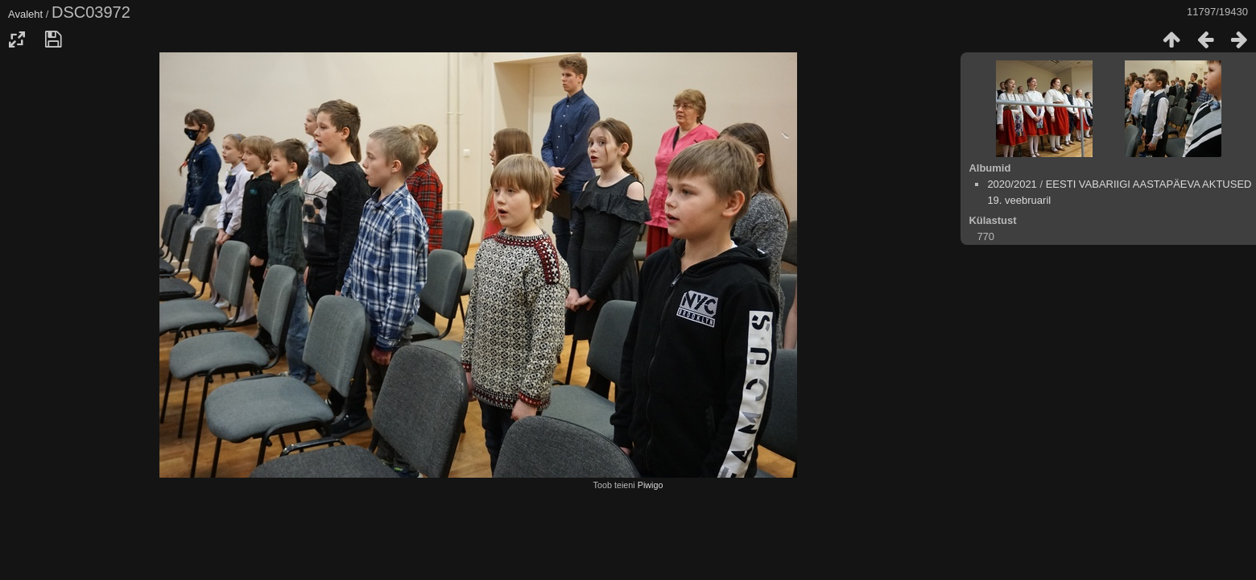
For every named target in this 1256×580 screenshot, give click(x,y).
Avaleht (25, 14)
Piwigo (650, 485)
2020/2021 (1011, 184)
